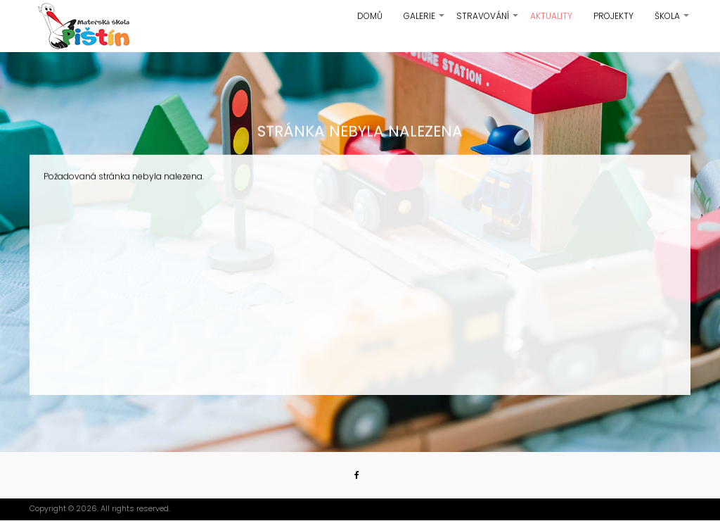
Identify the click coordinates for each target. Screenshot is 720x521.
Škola (672, 21)
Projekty (613, 16)
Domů (369, 16)
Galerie (425, 21)
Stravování (488, 21)
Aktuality (551, 16)
